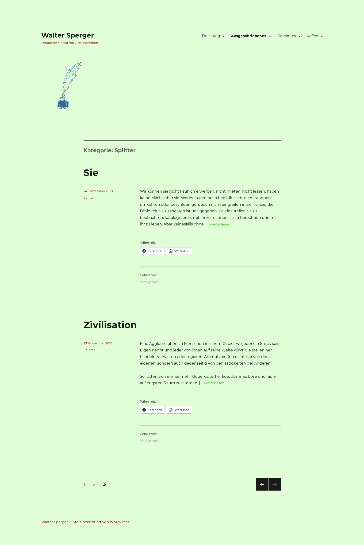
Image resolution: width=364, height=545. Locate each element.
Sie (91, 172)
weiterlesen (220, 224)
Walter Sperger (67, 35)
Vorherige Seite (261, 490)
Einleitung (211, 36)
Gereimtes (286, 36)
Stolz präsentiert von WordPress (101, 522)
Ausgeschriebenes (248, 36)
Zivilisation (110, 325)
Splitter (89, 197)
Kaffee (312, 36)
